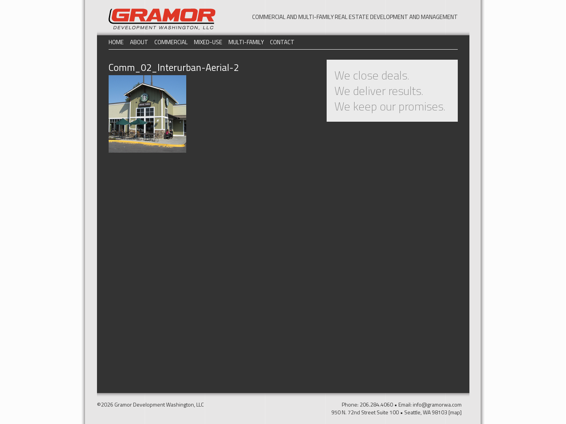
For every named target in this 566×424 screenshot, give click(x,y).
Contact (282, 42)
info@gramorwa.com (437, 404)
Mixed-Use (208, 42)
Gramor (162, 19)
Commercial (171, 42)
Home (116, 42)
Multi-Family (246, 42)
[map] (455, 412)
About (139, 42)
